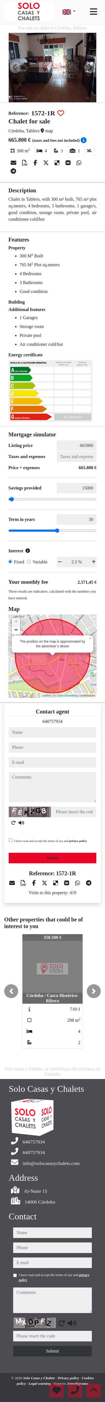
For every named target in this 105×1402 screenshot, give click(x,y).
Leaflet (46, 695)
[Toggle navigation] (94, 11)
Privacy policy (69, 1378)
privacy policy (78, 840)
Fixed (19, 562)
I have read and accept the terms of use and (50, 840)
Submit (52, 858)
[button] (11, 991)
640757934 (53, 721)
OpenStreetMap (67, 695)
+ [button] (16, 622)
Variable (39, 562)
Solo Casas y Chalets (39, 1378)
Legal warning (40, 1383)
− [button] (16, 630)
